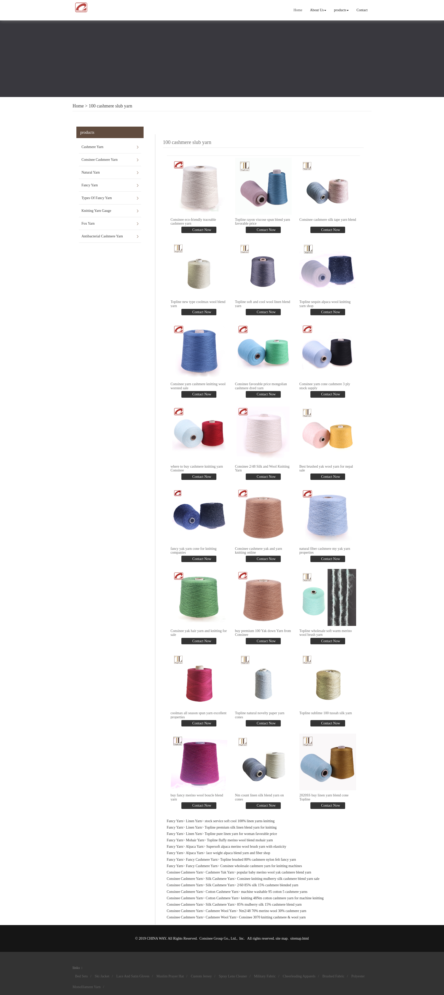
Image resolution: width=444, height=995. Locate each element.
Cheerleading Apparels (299, 976)
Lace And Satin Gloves (132, 976)
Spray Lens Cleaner (233, 976)
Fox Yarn (88, 223)
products (341, 10)
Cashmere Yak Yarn (220, 872)
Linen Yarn (194, 821)
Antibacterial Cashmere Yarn (102, 236)
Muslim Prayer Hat (170, 976)
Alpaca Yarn (194, 846)
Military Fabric (265, 976)
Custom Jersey (201, 976)
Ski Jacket (102, 976)
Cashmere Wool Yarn (221, 911)
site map (282, 938)
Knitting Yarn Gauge (96, 211)
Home (298, 10)
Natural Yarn (90, 172)
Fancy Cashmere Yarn (201, 859)
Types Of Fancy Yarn (96, 198)
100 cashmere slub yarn (110, 105)
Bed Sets (81, 976)
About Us (318, 10)
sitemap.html (299, 938)
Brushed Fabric (333, 976)
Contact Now (201, 230)
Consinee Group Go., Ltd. (218, 938)
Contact (362, 10)
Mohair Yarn (195, 840)
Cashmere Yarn (92, 147)
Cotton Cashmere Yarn (222, 892)
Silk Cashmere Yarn (220, 879)
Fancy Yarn (89, 185)
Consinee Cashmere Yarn (99, 160)
